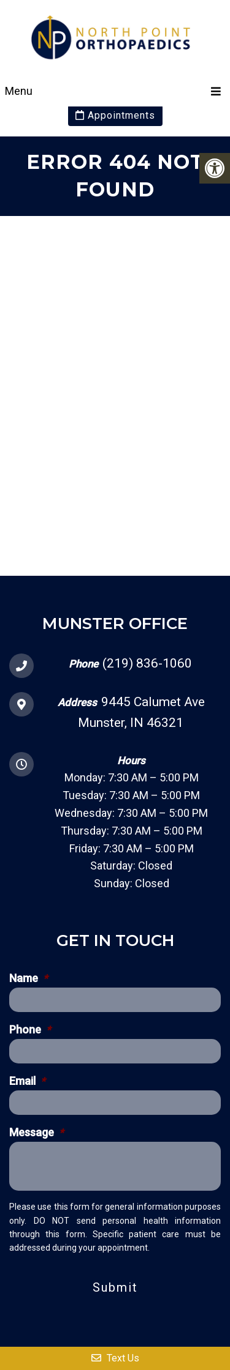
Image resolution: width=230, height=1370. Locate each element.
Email (27, 1081)
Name (28, 978)
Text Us (115, 1358)
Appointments (115, 115)
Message (36, 1132)
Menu (19, 90)
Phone (30, 1030)
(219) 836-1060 (147, 663)
